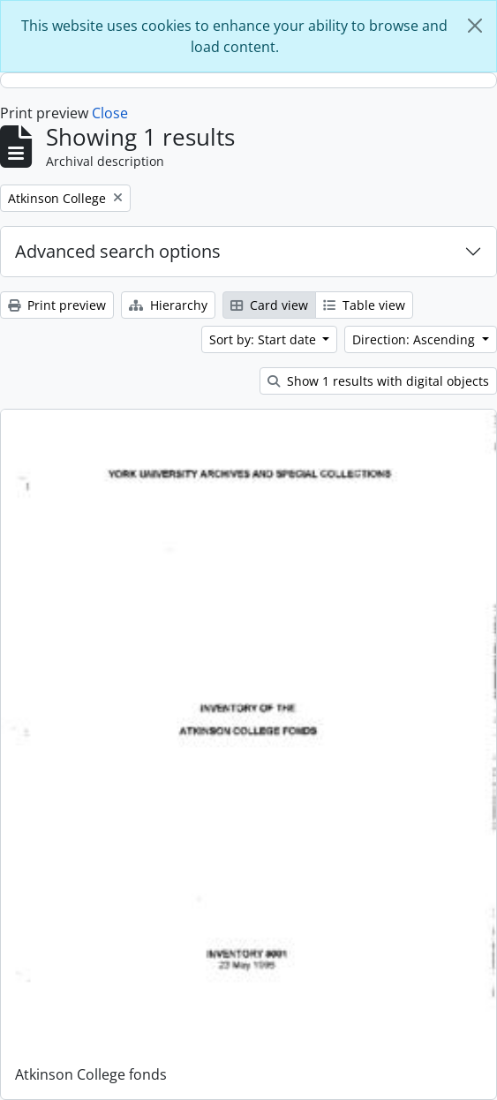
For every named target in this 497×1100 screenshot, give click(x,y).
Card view (269, 305)
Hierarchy (168, 305)
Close (110, 113)
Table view (364, 305)
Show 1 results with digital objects (378, 381)
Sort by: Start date (264, 339)
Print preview (57, 305)
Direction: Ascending (415, 339)
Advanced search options (118, 251)
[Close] (475, 25)
